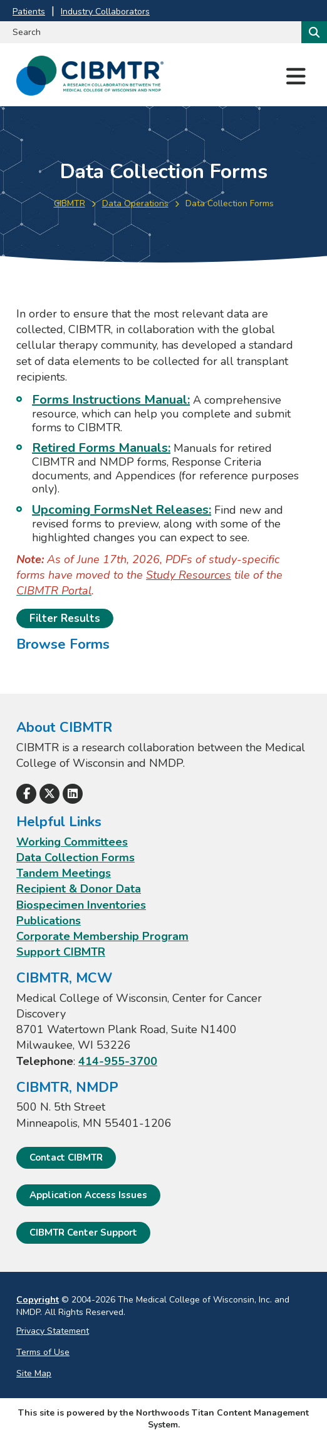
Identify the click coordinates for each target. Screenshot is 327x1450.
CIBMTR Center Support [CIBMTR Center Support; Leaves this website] (83, 1232)
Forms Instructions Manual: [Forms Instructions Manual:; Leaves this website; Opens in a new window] (111, 399)
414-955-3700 (117, 1061)
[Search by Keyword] (149, 32)
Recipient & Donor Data (78, 888)
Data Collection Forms (75, 857)
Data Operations (135, 203)
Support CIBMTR (60, 951)
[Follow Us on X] (49, 794)
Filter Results (64, 618)
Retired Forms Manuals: (101, 447)
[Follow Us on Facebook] (26, 794)
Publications (48, 920)
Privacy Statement (52, 1331)
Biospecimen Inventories (81, 905)
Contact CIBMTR (66, 1157)
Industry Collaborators (105, 12)
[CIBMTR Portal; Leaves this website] (53, 590)
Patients (29, 12)
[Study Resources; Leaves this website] (188, 575)
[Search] (313, 32)
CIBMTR (69, 203)
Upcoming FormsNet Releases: (121, 509)
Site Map (33, 1373)
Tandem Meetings (63, 873)
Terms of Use (43, 1352)
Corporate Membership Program (102, 936)
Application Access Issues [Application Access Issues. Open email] (88, 1195)
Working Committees (72, 841)
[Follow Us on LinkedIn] (73, 794)
